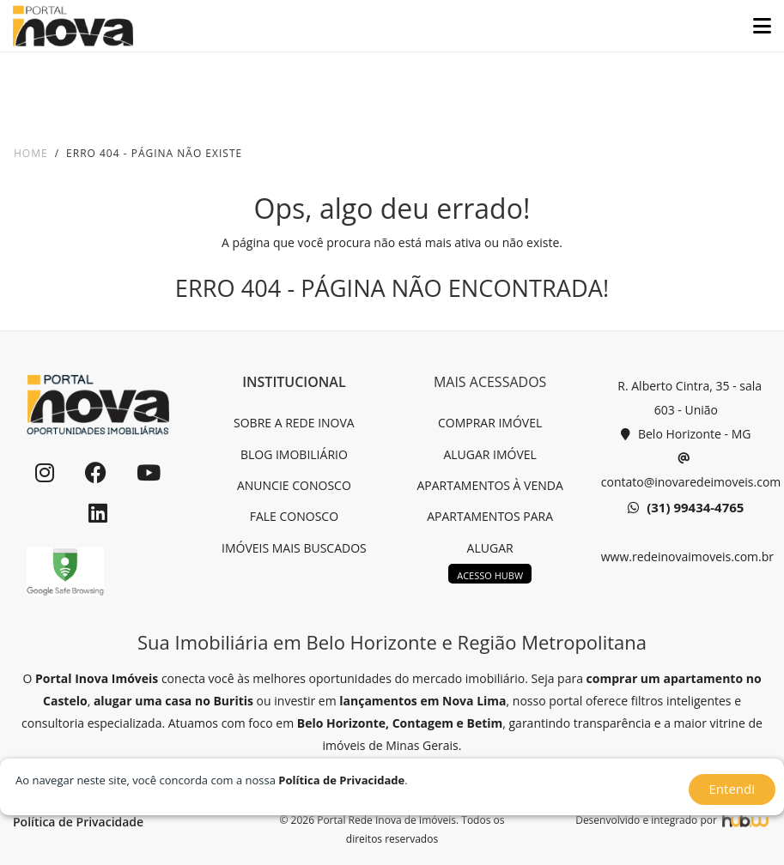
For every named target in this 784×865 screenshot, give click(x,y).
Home (31, 153)
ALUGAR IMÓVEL (490, 454)
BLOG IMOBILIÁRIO (294, 454)
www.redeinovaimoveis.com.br (686, 556)
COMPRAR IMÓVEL (490, 422)
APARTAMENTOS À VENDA (489, 485)
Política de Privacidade (78, 822)
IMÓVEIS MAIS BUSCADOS (294, 548)
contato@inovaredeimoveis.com (686, 468)
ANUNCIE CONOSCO (294, 485)
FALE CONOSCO (294, 516)
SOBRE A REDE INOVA (294, 422)
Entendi (732, 788)
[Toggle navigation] (755, 25)
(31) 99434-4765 (686, 508)
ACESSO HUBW (490, 575)
